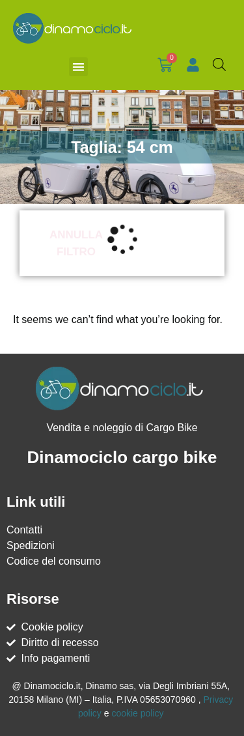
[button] (78, 66)
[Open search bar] (219, 64)
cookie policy (137, 713)
